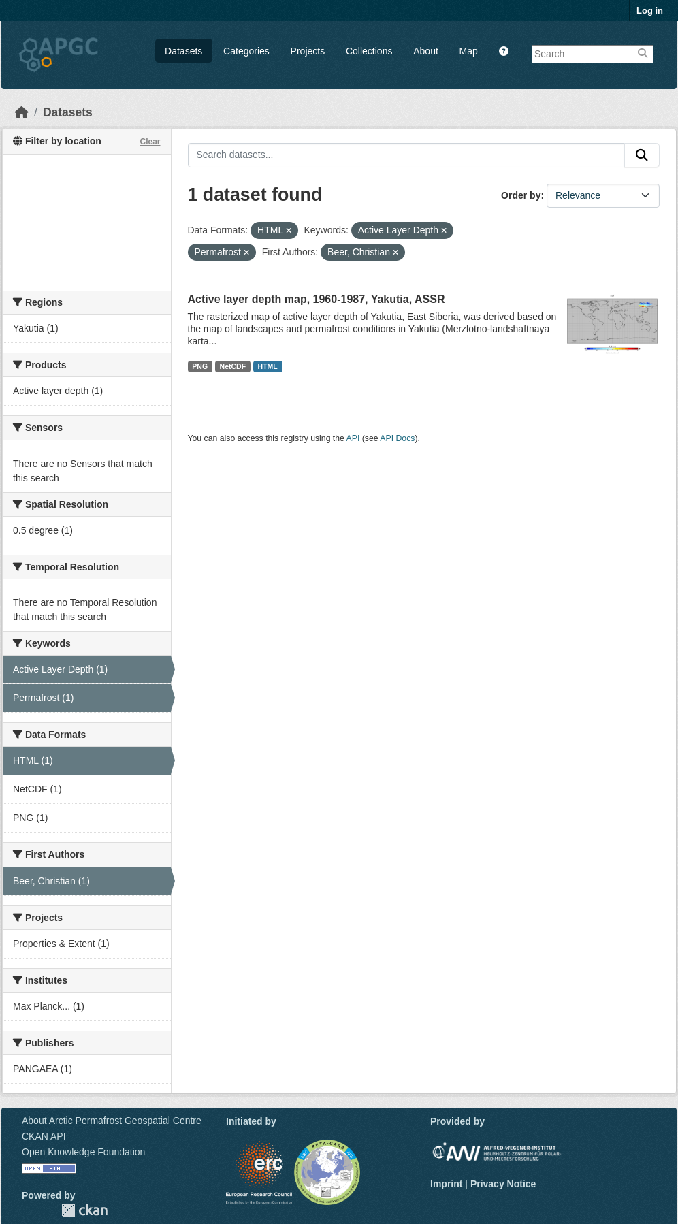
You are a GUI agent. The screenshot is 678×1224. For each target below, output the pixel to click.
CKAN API (44, 1136)
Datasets (183, 51)
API (353, 438)
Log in (649, 10)
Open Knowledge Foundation (83, 1151)
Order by (520, 195)
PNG (200, 366)
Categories (246, 51)
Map (468, 51)
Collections (369, 51)
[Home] (22, 112)
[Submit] (642, 155)
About (425, 51)
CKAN (84, 1210)
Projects (308, 51)
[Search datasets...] (407, 155)
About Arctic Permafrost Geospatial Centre (111, 1120)
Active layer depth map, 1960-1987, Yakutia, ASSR (316, 299)
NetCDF (233, 366)
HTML (268, 366)
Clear (150, 141)
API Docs (397, 438)
